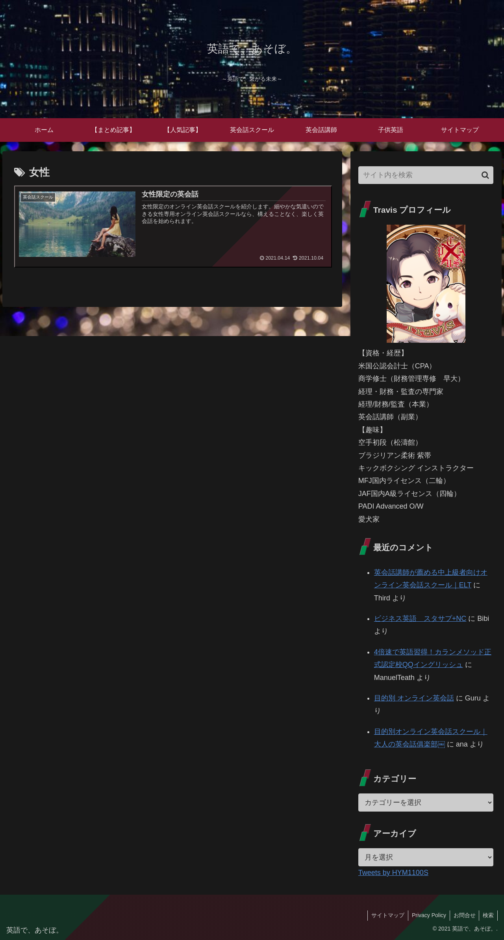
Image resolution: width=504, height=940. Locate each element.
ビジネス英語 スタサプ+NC (420, 618)
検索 (487, 915)
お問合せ (463, 915)
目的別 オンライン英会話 (414, 698)
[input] (426, 175)
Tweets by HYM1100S (393, 873)
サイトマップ (384, 915)
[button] (485, 175)
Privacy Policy (427, 915)
